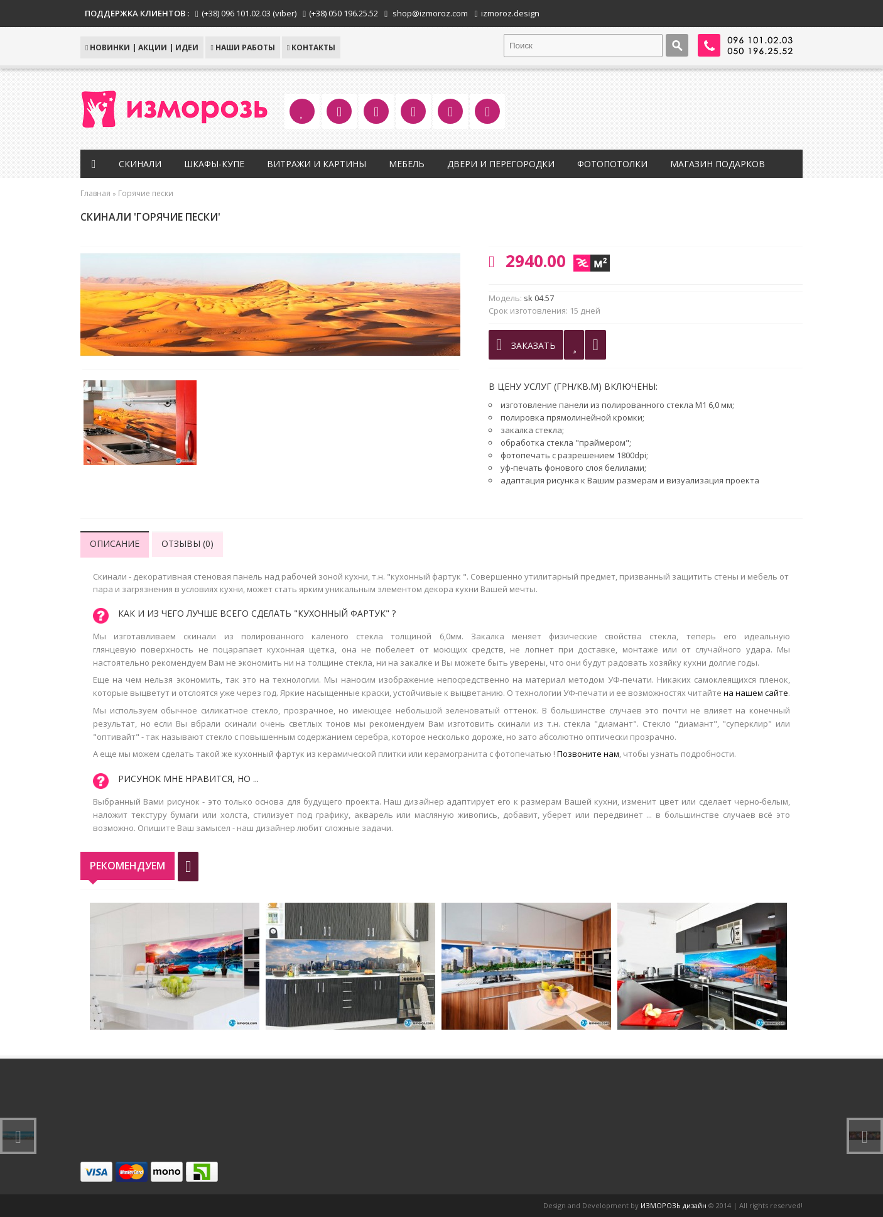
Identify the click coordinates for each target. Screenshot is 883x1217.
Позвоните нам (588, 753)
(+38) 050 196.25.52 (343, 13)
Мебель (407, 164)
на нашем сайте (755, 692)
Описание (114, 543)
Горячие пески (145, 193)
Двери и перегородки (501, 164)
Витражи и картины (316, 164)
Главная (95, 193)
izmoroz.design (510, 13)
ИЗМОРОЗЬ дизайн (674, 1205)
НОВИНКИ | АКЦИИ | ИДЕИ (141, 47)
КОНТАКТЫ (311, 47)
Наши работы (242, 47)
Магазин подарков (717, 164)
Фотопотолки (612, 164)
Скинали (140, 164)
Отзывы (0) (187, 543)
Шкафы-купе (214, 164)
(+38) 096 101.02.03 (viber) (249, 13)
